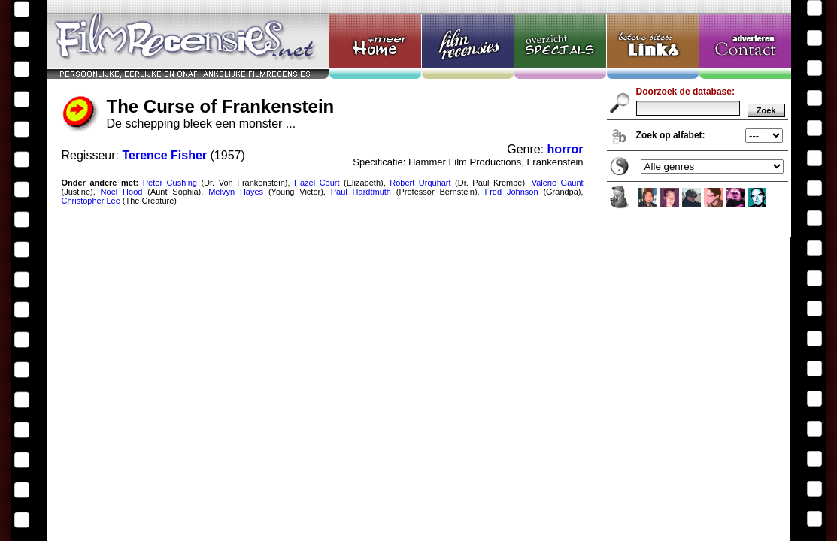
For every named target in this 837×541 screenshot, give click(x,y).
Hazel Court (317, 182)
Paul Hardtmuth (361, 191)
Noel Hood (122, 191)
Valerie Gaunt (558, 182)
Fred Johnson (511, 191)
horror (565, 149)
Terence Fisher (164, 155)
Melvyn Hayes (235, 191)
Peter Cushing (170, 182)
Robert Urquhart (420, 182)
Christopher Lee (91, 200)
